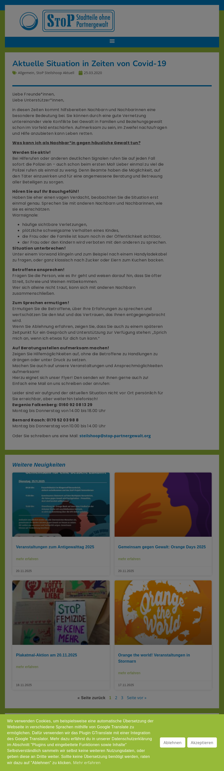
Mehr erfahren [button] (86, 762)
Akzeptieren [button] (202, 742)
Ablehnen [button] (173, 742)
